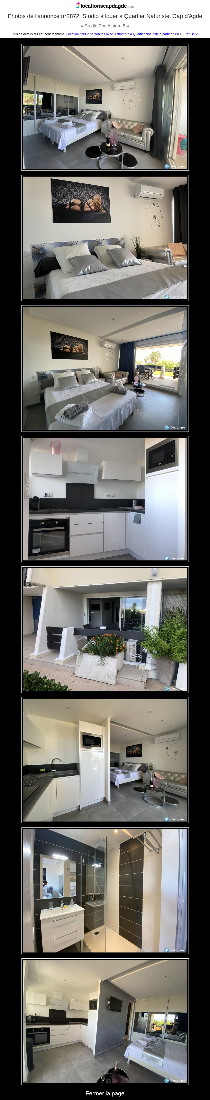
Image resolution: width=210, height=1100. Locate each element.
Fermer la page (105, 1093)
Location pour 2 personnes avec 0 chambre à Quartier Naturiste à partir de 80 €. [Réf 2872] (132, 34)
